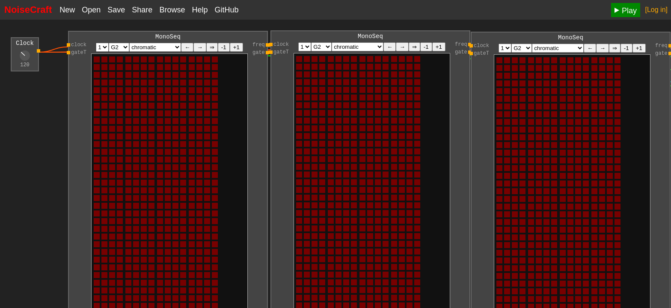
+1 (236, 48)
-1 (223, 48)
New (67, 10)
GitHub (226, 10)
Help (200, 10)
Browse (172, 10)
